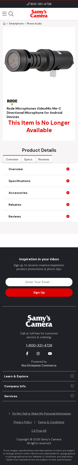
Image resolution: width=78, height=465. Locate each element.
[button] (73, 63)
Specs (28, 159)
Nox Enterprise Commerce (39, 365)
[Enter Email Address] (39, 282)
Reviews (43, 159)
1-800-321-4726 (39, 345)
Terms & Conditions (51, 422)
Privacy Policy (23, 422)
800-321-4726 (41, 4)
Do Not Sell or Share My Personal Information (41, 414)
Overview (12, 159)
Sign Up (39, 292)
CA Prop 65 (39, 431)
